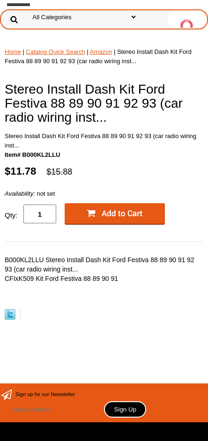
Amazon (101, 51)
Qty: (11, 215)
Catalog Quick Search (55, 51)
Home (13, 51)
